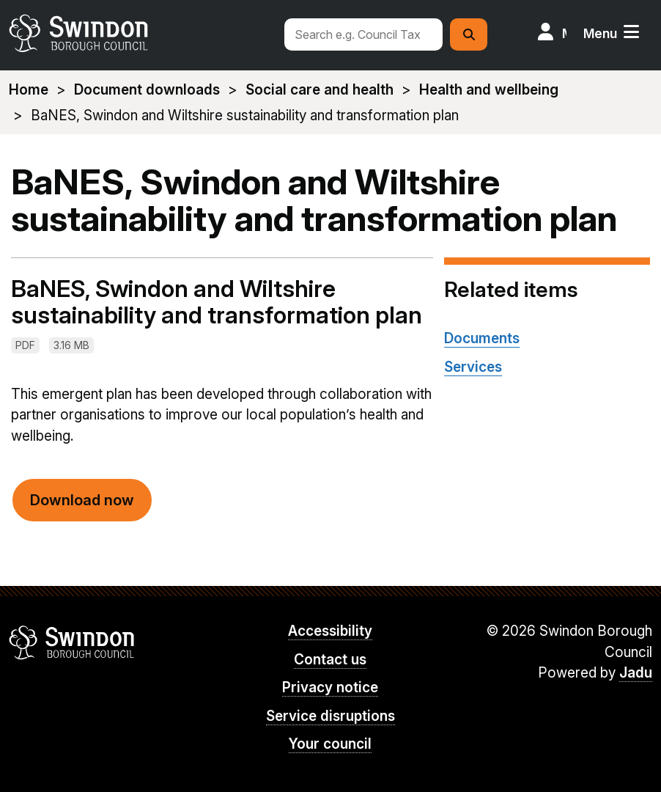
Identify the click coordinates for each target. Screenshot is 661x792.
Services (473, 367)
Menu (600, 33)
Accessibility (330, 631)
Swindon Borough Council (72, 642)
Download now (82, 500)
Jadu (635, 672)
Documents (482, 338)
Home (28, 89)
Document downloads (147, 89)
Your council (330, 744)
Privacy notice (330, 687)
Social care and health (319, 89)
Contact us (330, 659)
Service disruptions (330, 716)
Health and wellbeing (488, 89)
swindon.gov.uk (139, 33)
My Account (564, 33)
